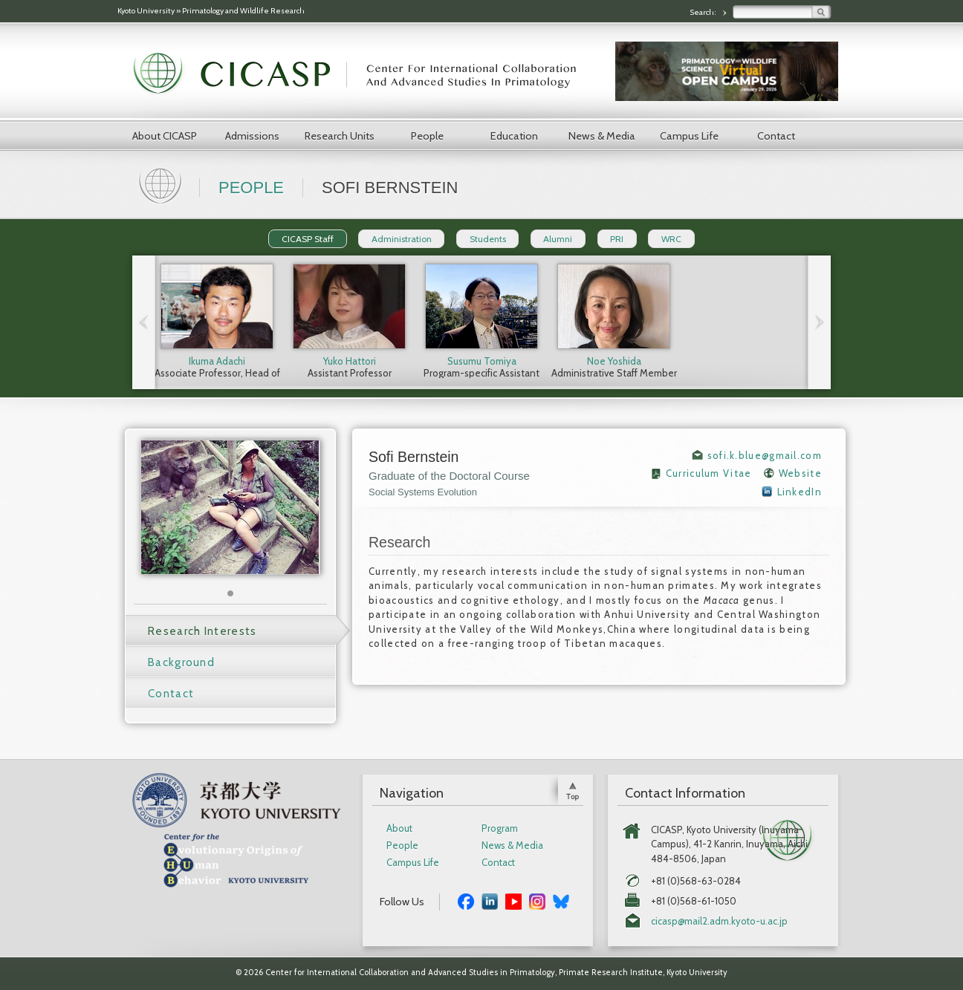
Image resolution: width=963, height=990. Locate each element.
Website (800, 473)
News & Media (601, 136)
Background (181, 662)
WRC (671, 238)
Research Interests (202, 631)
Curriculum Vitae (709, 473)
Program (500, 828)
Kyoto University (146, 11)
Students (488, 238)
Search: (704, 12)
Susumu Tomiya (481, 361)
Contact (776, 136)
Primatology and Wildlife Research (243, 11)
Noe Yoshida (614, 361)
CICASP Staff (308, 238)
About (399, 828)
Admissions (252, 136)
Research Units (339, 136)
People (427, 136)
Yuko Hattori (349, 361)
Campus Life (689, 136)
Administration (402, 238)
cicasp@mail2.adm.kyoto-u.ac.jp (719, 921)
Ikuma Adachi (217, 361)
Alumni (557, 238)
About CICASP (164, 136)
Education (514, 136)
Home (162, 184)
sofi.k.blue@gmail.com (764, 455)
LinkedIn (799, 492)
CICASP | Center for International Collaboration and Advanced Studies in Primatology (362, 74)
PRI (616, 238)
